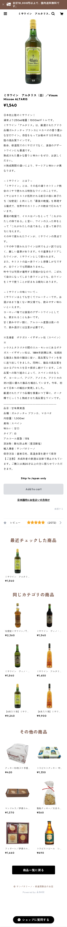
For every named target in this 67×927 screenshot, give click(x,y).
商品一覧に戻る (33, 870)
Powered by (33, 892)
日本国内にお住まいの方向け (33, 500)
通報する (58, 509)
